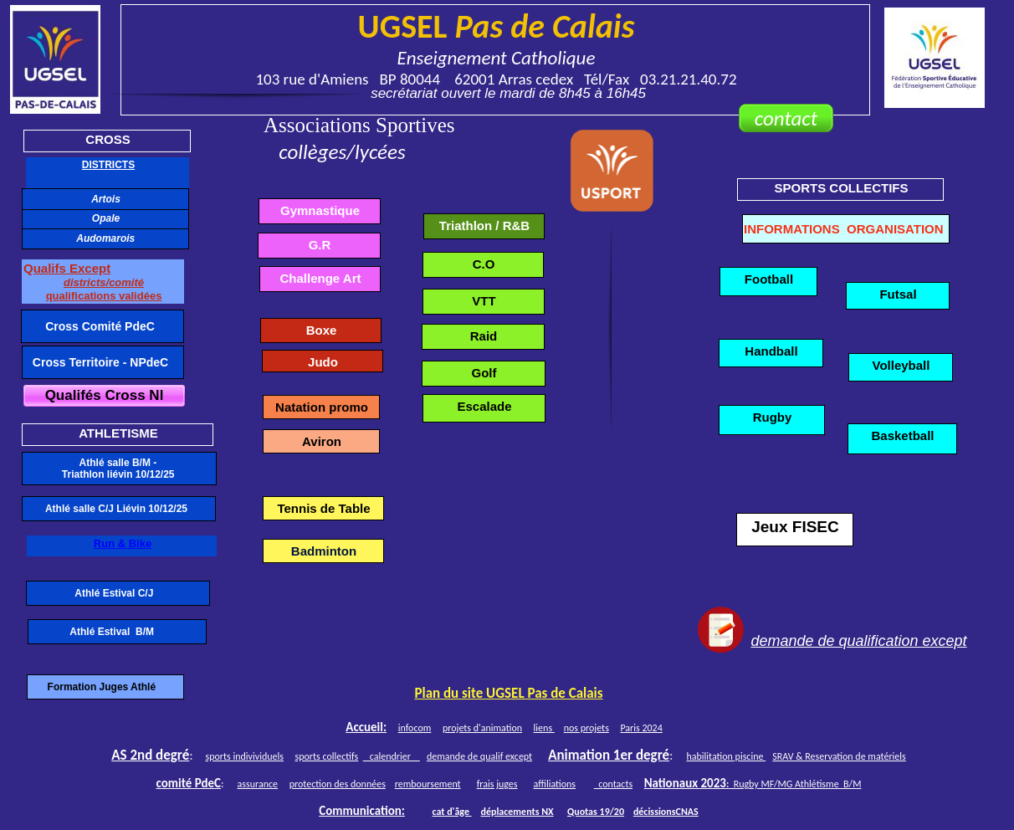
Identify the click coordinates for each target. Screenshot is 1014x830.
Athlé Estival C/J (115, 593)
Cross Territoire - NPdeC (100, 362)
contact (786, 118)
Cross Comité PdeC (100, 326)
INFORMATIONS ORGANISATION (878, 229)
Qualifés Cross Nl (104, 395)
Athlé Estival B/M (114, 632)
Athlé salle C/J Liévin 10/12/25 (116, 509)
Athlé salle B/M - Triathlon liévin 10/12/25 (116, 468)
